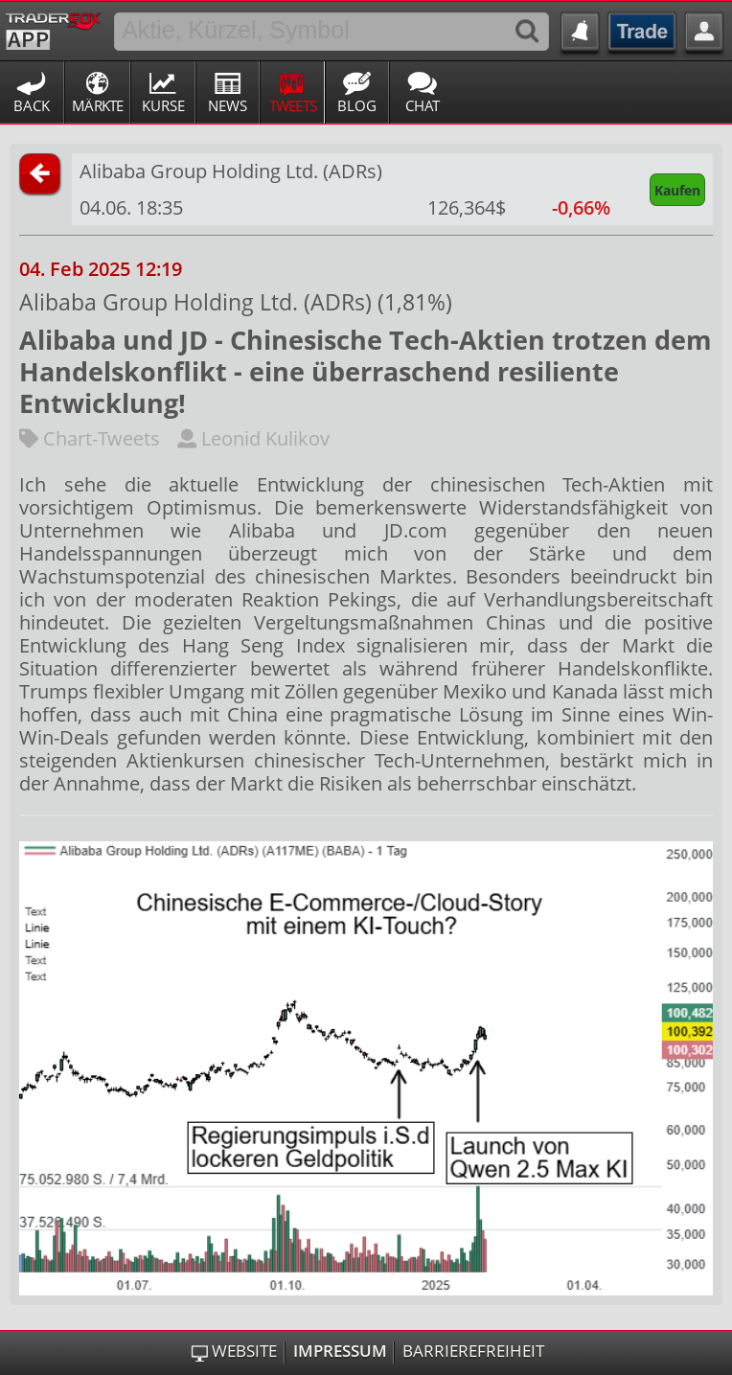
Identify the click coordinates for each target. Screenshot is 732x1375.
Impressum (340, 1351)
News (227, 105)
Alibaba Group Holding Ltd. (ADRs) (231, 171)
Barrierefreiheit (473, 1351)
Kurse (163, 105)
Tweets (293, 105)
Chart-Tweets (89, 438)
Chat (422, 105)
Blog (357, 105)
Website (244, 1351)
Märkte (98, 105)
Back (31, 105)
